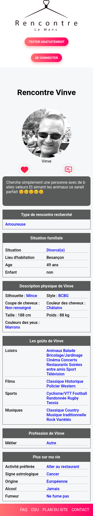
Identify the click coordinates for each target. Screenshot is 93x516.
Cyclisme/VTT (59, 393)
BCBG (63, 295)
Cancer (53, 474)
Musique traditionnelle (66, 415)
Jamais (53, 488)
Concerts (69, 360)
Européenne (57, 481)
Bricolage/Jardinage (65, 355)
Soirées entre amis (64, 367)
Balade (69, 350)
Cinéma (53, 360)
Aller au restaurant (63, 466)
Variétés (63, 419)
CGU (35, 509)
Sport (71, 369)
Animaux (54, 350)
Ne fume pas (58, 496)
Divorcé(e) (56, 250)
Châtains (54, 307)
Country (72, 410)
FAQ (23, 509)
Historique (74, 381)
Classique (55, 381)
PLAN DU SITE (55, 509)
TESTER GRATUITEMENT (46, 42)
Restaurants (57, 364)
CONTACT (80, 509)
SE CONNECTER (46, 58)
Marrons (12, 327)
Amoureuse (15, 224)
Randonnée (57, 398)
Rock (51, 419)
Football (80, 393)
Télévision (55, 374)
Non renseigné (18, 307)
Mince (31, 295)
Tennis (53, 402)
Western (68, 386)
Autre (51, 443)
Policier (53, 386)
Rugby (73, 398)
